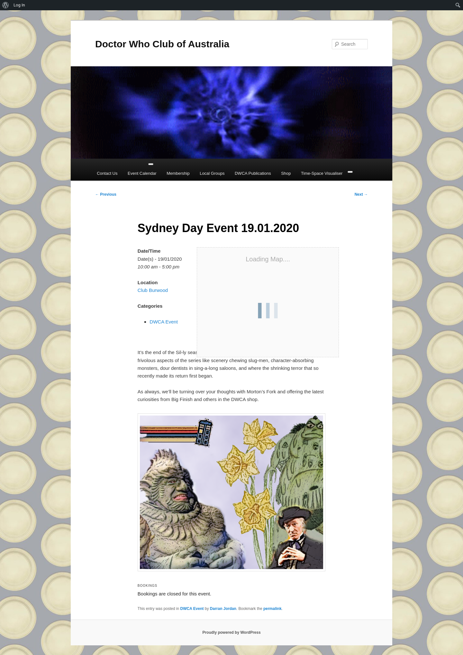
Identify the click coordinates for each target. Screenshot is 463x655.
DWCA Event (164, 321)
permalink (272, 608)
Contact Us (107, 173)
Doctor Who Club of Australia (162, 44)
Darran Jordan (223, 608)
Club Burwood (153, 290)
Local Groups (212, 173)
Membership (178, 173)
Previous (105, 194)
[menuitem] (5, 5)
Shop (286, 173)
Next (361, 194)
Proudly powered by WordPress (231, 632)
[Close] (350, 172)
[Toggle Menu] (150, 164)
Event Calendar (142, 173)
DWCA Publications (253, 173)
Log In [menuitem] (19, 5)
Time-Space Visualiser (321, 173)
